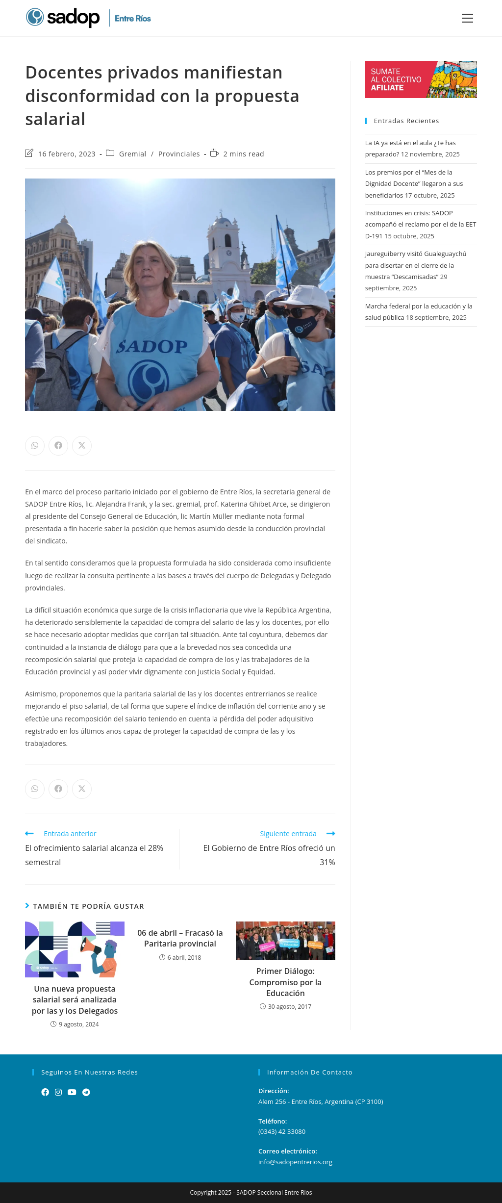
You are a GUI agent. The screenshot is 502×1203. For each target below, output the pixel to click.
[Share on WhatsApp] (35, 446)
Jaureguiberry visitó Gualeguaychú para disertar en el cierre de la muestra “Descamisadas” (416, 265)
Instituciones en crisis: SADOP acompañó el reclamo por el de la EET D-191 (421, 224)
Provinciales (179, 153)
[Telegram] (86, 1092)
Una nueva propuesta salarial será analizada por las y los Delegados (75, 999)
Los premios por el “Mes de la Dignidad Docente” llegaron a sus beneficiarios (414, 184)
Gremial (133, 153)
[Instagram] (58, 1092)
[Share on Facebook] (58, 446)
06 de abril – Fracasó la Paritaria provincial (180, 938)
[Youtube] (72, 1092)
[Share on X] (82, 446)
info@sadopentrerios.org (295, 1161)
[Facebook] (45, 1092)
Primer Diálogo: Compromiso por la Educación (286, 982)
